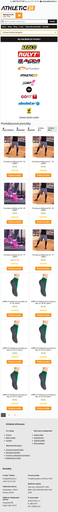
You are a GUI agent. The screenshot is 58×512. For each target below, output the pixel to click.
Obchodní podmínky (33, 27)
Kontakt (46, 27)
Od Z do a (51, 129)
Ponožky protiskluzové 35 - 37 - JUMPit (15, 256)
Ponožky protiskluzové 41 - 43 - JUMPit (43, 162)
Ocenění (9, 441)
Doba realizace (39, 443)
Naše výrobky (11, 438)
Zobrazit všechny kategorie (12, 32)
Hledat (52, 21)
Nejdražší (31, 129)
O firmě (8, 435)
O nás (21, 27)
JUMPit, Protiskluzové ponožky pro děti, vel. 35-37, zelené (14, 349)
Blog (15, 27)
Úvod (4, 27)
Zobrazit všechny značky (29, 117)
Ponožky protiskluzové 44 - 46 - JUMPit (15, 162)
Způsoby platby (39, 441)
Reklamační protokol (13, 458)
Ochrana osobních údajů (14, 450)
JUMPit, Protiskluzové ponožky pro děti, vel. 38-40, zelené (43, 302)
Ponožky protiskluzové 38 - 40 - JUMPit (15, 209)
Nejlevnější (20, 129)
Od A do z (41, 129)
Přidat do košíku (14, 175)
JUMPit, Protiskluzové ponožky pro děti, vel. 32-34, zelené (43, 349)
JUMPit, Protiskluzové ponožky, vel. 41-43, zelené (14, 302)
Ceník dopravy (39, 438)
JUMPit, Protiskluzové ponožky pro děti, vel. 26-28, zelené (43, 396)
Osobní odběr (38, 435)
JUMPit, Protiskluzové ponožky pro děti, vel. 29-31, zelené (14, 396)
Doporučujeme (8, 129)
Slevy (10, 27)
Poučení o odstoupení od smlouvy (18, 455)
